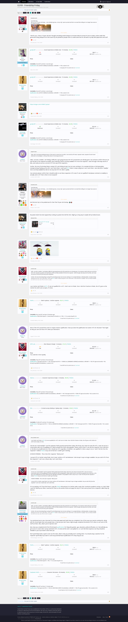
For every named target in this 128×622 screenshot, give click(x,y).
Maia (22, 58)
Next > (38, 12)
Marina (32, 378)
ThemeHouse (38, 618)
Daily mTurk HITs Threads (29, 7)
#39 (108, 565)
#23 (108, 97)
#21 (108, 42)
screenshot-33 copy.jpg (44, 221)
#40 (108, 592)
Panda (43, 450)
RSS (109, 616)
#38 (108, 537)
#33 (108, 370)
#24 (108, 116)
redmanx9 (22, 386)
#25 (108, 144)
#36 (108, 461)
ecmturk (22, 159)
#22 (108, 69)
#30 (108, 293)
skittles (41, 7)
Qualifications (33, 65)
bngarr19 (22, 335)
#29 (108, 261)
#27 (108, 207)
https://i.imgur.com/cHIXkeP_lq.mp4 (39, 104)
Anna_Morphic (22, 25)
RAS (31, 408)
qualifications (60, 527)
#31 (108, 320)
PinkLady (22, 250)
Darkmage (22, 132)
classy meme (22, 112)
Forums (24, 1)
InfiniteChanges (22, 510)
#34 (108, 400)
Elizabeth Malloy (22, 85)
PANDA (75, 50)
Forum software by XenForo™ (29, 617)
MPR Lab (32, 344)
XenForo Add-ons (46, 617)
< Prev (24, 12)
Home (19, 1)
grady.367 (33, 50)
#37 (108, 495)
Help (104, 617)
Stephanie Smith (34, 572)
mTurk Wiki (39, 1)
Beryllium (99, 617)
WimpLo (32, 207)
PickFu (32, 300)
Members (31, 1)
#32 (108, 336)
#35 (108, 429)
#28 (108, 234)
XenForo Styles (54, 617)
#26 (108, 177)
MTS (68, 168)
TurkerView (77, 67)
